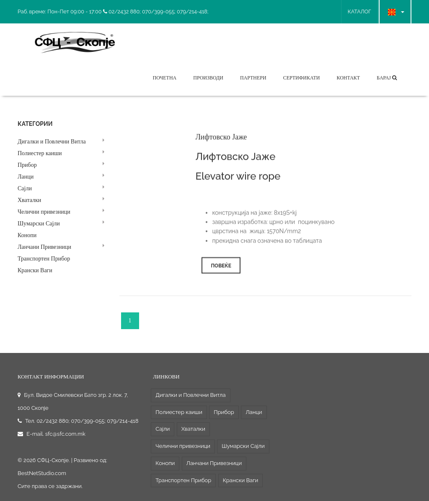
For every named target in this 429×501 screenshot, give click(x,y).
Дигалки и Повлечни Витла (52, 141)
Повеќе (221, 268)
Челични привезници (44, 212)
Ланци (26, 177)
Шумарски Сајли (39, 223)
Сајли (25, 188)
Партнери (253, 78)
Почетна (164, 78)
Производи (208, 78)
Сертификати (301, 78)
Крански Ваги (35, 270)
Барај (387, 78)
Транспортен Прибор (44, 259)
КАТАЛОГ (359, 11)
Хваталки (29, 200)
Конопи (27, 235)
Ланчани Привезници (44, 247)
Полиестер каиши (40, 153)
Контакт (348, 78)
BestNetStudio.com (42, 473)
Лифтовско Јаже (221, 139)
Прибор (27, 165)
